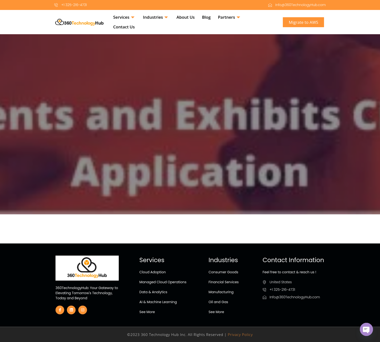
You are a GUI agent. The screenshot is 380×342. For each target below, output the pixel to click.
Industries (156, 17)
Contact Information (293, 260)
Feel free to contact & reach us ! (289, 272)
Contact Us (124, 27)
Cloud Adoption (152, 272)
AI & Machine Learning (158, 302)
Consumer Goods (223, 272)
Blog (206, 17)
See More (147, 311)
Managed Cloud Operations (162, 282)
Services (124, 17)
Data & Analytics (153, 292)
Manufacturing (221, 292)
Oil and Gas (218, 302)
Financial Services (224, 282)
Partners (229, 17)
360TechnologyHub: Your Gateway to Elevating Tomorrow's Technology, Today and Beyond (86, 292)
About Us (185, 17)
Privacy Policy (240, 334)
